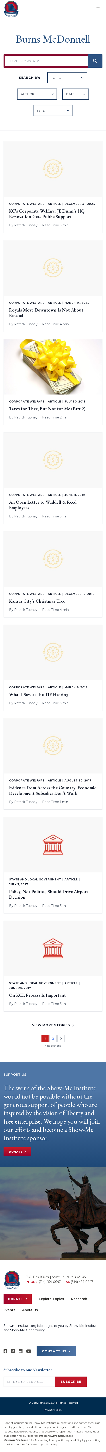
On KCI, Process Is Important (37, 995)
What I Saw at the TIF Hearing (39, 694)
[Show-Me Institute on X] (13, 1351)
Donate (17, 1152)
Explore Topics (51, 1299)
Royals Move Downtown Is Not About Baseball (46, 312)
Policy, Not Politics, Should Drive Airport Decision (48, 894)
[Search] (95, 61)
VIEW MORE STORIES (53, 1025)
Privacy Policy (53, 1409)
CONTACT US (56, 1351)
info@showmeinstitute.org (56, 1435)
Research (79, 1299)
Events (9, 1310)
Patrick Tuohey (25, 225)
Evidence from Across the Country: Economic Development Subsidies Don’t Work (52, 790)
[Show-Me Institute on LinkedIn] (21, 1351)
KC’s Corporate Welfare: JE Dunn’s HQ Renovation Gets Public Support (46, 213)
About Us (30, 1310)
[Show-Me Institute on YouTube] (28, 1351)
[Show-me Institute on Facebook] (6, 1351)
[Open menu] (98, 8)
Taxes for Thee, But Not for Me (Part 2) (47, 409)
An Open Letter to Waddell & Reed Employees (43, 505)
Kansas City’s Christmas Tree (37, 601)
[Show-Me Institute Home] (11, 9)
